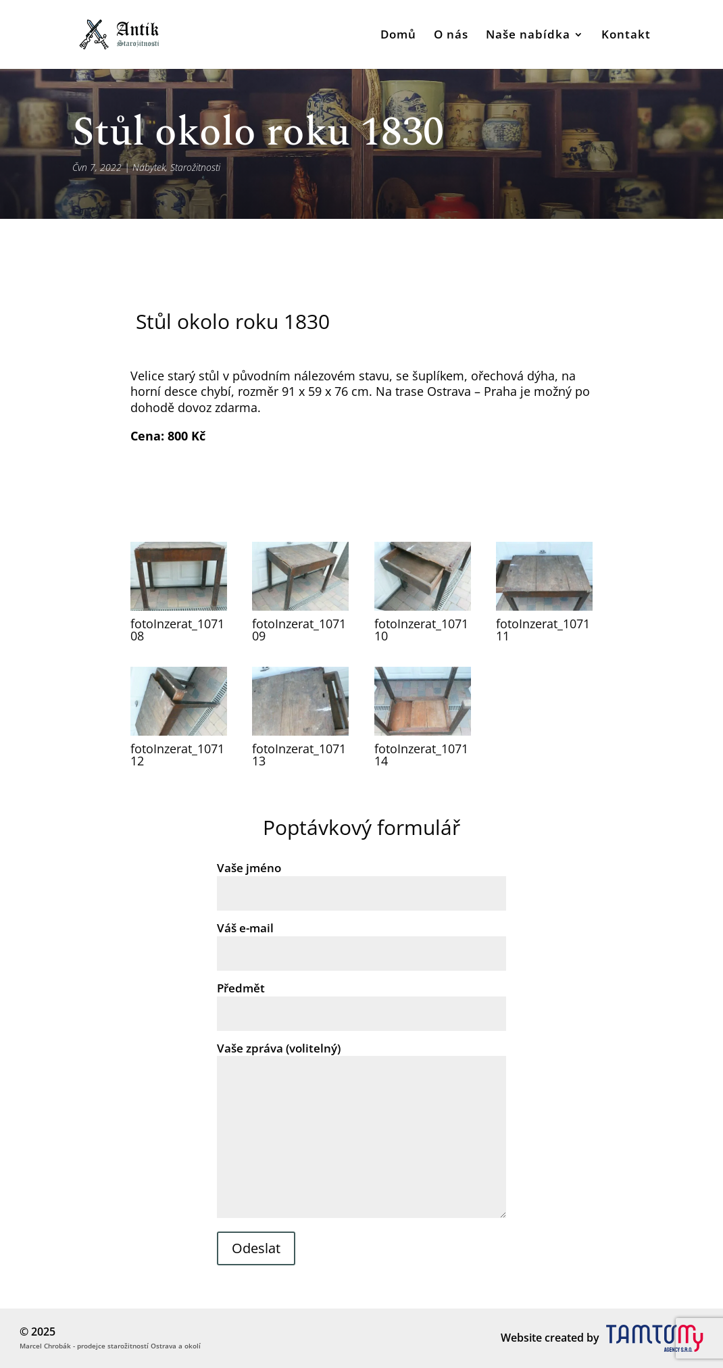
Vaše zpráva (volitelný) (361, 1131)
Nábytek (149, 167)
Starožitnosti (195, 167)
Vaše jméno (361, 880)
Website (521, 1337)
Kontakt (626, 36)
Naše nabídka (528, 36)
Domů (398, 36)
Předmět (361, 1000)
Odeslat (256, 1248)
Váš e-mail (361, 940)
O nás (451, 36)
